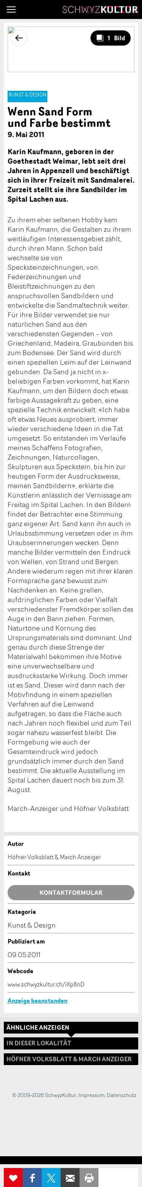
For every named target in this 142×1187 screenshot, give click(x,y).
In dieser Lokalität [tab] (38, 1043)
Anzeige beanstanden (37, 1000)
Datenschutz (121, 1094)
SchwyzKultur (100, 9)
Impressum (91, 1094)
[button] (11, 9)
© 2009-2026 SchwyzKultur (44, 1094)
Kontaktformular (71, 892)
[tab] (71, 1059)
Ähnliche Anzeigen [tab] (37, 1027)
